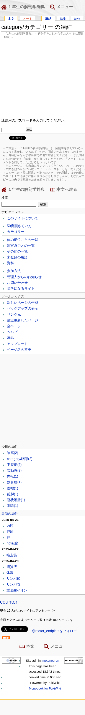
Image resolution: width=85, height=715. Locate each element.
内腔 (10, 526)
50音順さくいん (19, 226)
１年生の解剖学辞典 (24, 7)
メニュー (61, 7)
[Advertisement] (40, 78)
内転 (12, 476)
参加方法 (14, 271)
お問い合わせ (17, 283)
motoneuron (50, 660)
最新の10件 (10, 513)
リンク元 (14, 314)
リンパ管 (13, 584)
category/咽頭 (19, 459)
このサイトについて (22, 218)
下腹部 (14, 465)
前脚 (12, 494)
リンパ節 (13, 578)
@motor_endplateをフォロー (54, 631)
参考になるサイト (21, 288)
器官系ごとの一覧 (21, 245)
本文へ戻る (63, 189)
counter (8, 602)
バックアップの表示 (22, 308)
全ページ (14, 326)
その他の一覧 (17, 251)
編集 (63, 18)
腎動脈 (14, 470)
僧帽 (12, 488)
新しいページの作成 (22, 302)
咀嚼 (12, 506)
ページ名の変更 (19, 349)
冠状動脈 (16, 500)
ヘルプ (12, 332)
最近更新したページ (22, 320)
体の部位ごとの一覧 (22, 240)
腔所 (10, 531)
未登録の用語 (17, 257)
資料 (10, 263)
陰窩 (12, 453)
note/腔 (12, 543)
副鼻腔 (14, 482)
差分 (77, 18)
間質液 (12, 567)
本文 (11, 18)
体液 (10, 572)
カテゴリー (15, 232)
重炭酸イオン (17, 590)
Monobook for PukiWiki (45, 688)
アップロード (17, 344)
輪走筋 (12, 555)
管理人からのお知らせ (24, 277)
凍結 (48, 18)
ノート (27, 18)
